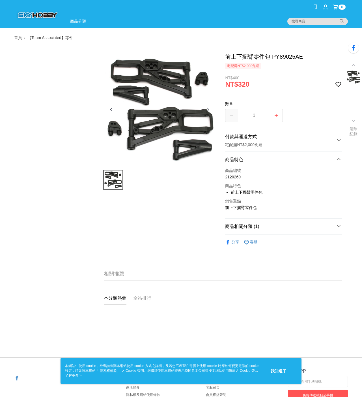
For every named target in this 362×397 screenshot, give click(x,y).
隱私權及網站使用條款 (143, 395)
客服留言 (212, 387)
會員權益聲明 (216, 395)
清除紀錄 (354, 131)
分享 (232, 242)
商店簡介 (133, 387)
